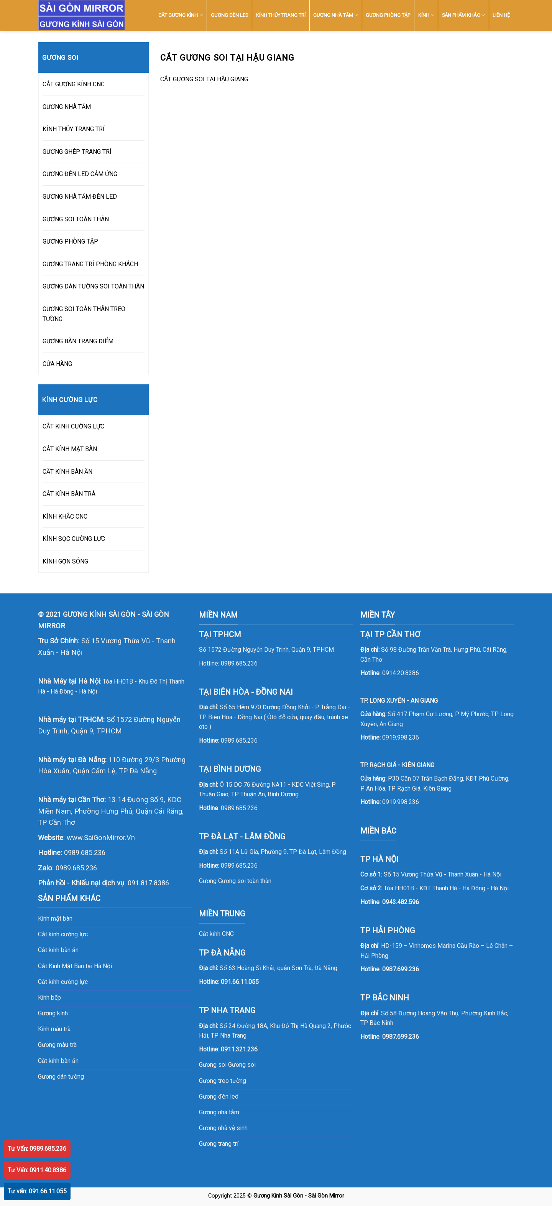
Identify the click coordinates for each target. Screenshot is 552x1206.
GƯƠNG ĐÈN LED (229, 15)
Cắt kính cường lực (63, 934)
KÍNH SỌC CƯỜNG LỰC (74, 538)
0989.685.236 (84, 852)
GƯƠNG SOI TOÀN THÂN (76, 219)
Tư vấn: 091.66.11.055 (37, 1191)
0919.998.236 (400, 737)
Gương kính (53, 1013)
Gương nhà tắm (219, 1112)
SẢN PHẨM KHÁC (463, 15)
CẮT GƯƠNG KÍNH (180, 15)
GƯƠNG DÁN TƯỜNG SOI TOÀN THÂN (93, 286)
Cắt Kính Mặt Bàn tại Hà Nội (75, 966)
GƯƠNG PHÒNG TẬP (388, 15)
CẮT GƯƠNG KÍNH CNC (74, 84)
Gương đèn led (218, 1096)
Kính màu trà (54, 1029)
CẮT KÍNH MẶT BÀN (70, 449)
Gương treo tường (222, 1080)
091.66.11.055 (240, 981)
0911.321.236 (239, 1049)
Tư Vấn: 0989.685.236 (37, 1148)
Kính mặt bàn (55, 918)
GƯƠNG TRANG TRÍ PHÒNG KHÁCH (90, 264)
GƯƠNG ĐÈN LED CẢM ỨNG (80, 174)
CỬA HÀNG (57, 363)
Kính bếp (49, 997)
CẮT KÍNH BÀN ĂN (67, 471)
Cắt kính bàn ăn (58, 950)
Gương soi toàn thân (244, 881)
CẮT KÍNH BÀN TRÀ (69, 494)
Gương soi (242, 1064)
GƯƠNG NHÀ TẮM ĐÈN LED (80, 196)
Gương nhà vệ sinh (223, 1128)
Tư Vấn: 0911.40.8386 (37, 1170)
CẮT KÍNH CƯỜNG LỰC (73, 426)
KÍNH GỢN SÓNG (65, 561)
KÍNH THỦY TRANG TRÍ (281, 15)
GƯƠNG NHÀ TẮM (335, 15)
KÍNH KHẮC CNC (65, 516)
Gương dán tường (61, 1076)
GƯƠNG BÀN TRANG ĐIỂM (78, 341)
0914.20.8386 (400, 673)
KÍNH (426, 15)
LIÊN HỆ (501, 15)
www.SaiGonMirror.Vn (101, 838)
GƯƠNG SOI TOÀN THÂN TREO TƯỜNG (84, 314)
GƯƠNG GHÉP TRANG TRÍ (77, 151)
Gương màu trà (57, 1044)
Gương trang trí (218, 1143)
